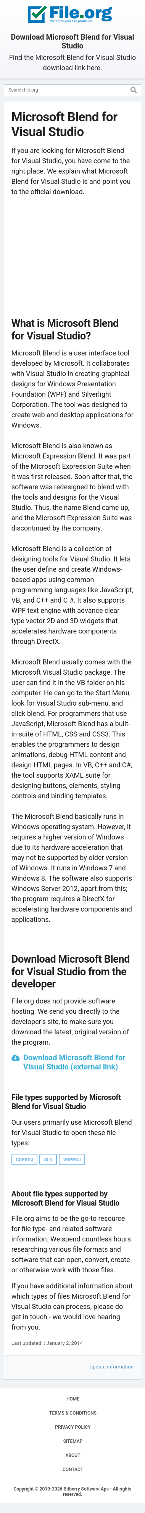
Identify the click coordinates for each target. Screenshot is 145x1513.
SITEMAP (72, 1441)
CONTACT (73, 1469)
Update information (111, 1366)
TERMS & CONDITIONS (73, 1413)
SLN (48, 1159)
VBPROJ (72, 1159)
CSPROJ (25, 1159)
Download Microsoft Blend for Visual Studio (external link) (74, 1062)
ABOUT (72, 1455)
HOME (72, 1399)
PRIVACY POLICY (72, 1427)
